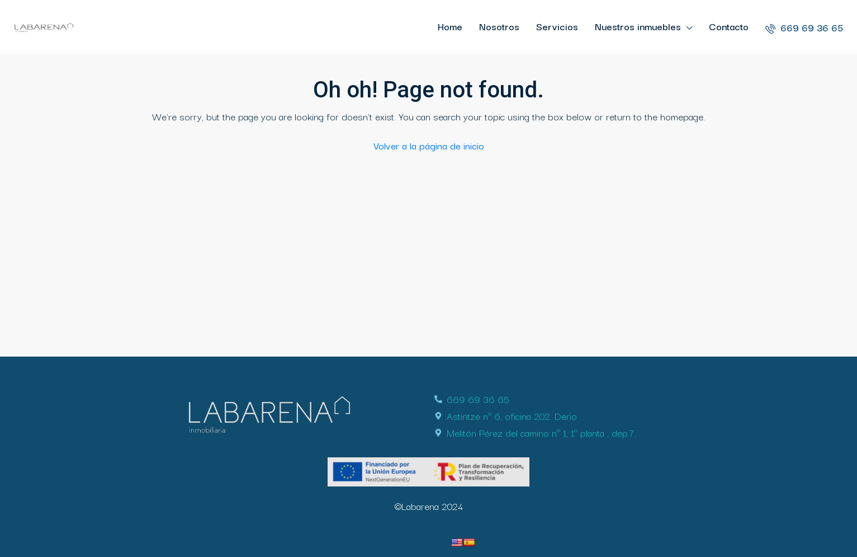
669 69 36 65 (804, 27)
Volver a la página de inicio (428, 145)
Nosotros (499, 26)
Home (450, 26)
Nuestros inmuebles (638, 26)
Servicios (557, 26)
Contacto (729, 26)
